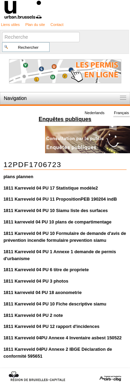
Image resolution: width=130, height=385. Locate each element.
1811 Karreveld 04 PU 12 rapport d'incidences (51, 326)
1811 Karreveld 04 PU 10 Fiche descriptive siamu (54, 303)
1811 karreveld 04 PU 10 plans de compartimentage (57, 221)
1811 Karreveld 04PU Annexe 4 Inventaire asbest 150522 (62, 337)
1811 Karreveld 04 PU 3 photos (35, 281)
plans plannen (18, 176)
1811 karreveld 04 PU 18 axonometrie (42, 292)
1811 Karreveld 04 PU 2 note (33, 315)
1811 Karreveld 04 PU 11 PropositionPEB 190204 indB (60, 199)
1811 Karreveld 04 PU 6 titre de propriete (46, 269)
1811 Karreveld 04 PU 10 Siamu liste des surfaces (55, 210)
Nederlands (94, 113)
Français (121, 113)
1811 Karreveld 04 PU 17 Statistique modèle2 (50, 188)
